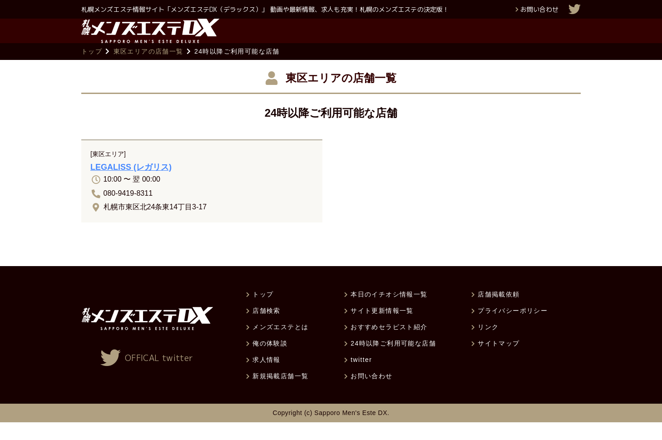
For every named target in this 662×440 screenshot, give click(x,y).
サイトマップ (498, 361)
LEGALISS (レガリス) (131, 184)
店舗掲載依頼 (498, 312)
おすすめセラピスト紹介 (389, 344)
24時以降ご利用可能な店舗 (393, 361)
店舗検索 (266, 328)
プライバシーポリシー (513, 328)
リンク (488, 344)
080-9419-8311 (128, 210)
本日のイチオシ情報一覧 (389, 312)
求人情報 (266, 377)
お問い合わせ (539, 9)
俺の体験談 (269, 361)
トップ (91, 69)
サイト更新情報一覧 (382, 328)
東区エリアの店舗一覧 (148, 69)
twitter (361, 377)
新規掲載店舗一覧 (280, 393)
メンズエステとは (280, 344)
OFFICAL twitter (159, 375)
